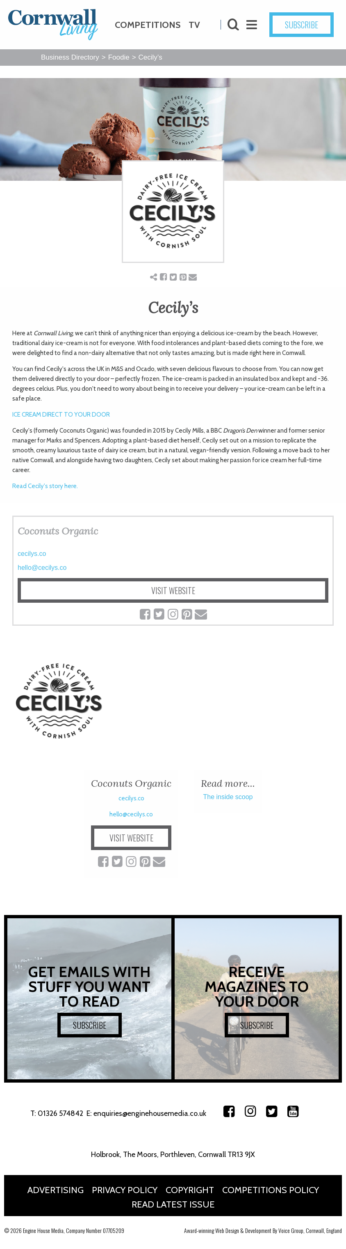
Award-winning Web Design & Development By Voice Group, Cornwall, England (263, 1230)
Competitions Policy (270, 1190)
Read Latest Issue (173, 1204)
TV (194, 24)
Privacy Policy (124, 1190)
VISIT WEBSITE (173, 590)
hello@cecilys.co (42, 567)
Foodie (119, 57)
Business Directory (70, 57)
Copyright (190, 1190)
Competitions (147, 24)
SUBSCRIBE (301, 24)
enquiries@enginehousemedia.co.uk (149, 1113)
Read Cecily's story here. (45, 486)
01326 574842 (60, 1113)
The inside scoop (228, 796)
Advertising (55, 1190)
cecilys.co (32, 553)
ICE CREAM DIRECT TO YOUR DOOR (61, 414)
